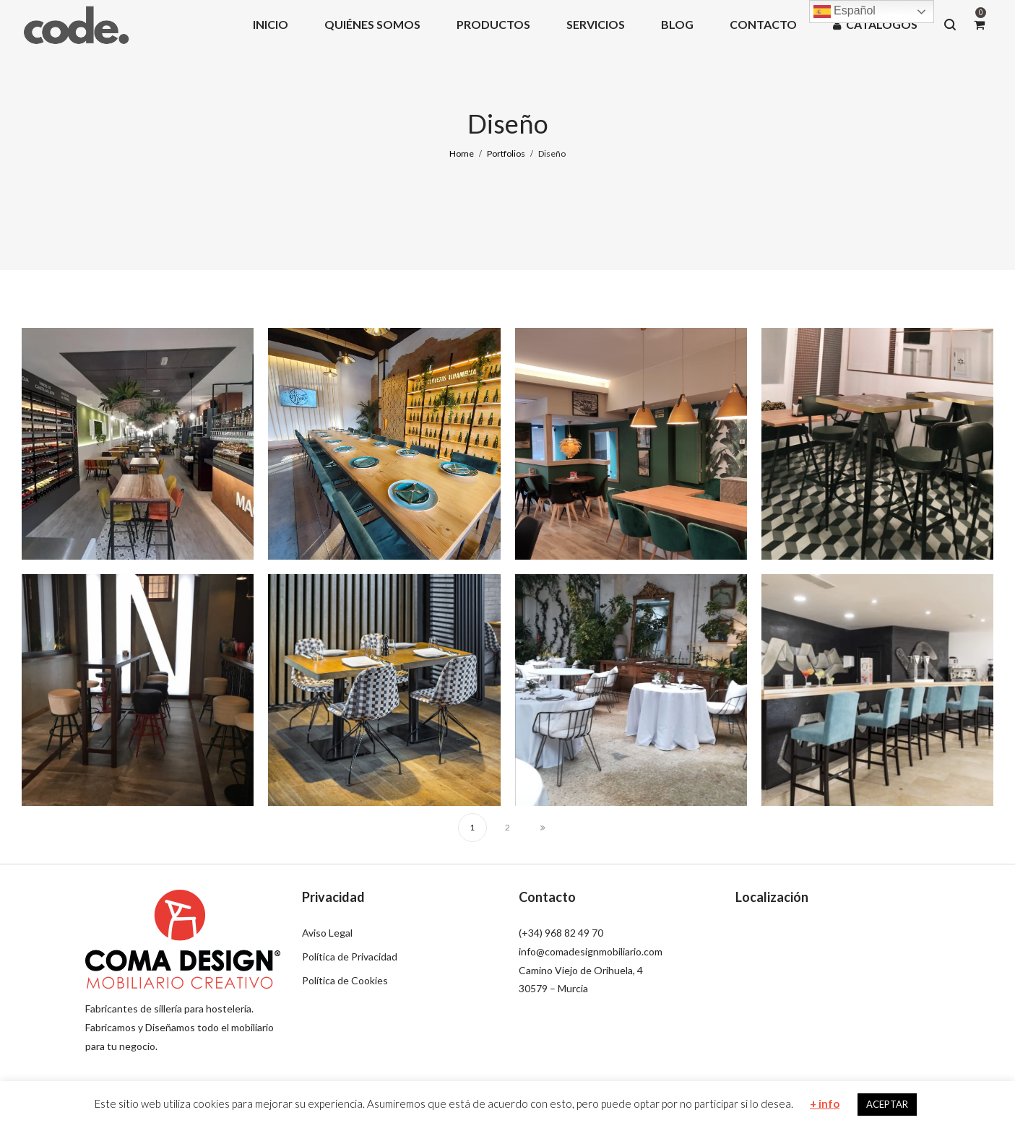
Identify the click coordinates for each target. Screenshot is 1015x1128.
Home (461, 153)
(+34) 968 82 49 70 (561, 933)
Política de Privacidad (349, 956)
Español (844, 11)
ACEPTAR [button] (887, 1104)
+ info (824, 1103)
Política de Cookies (345, 980)
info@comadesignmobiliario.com (590, 951)
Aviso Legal (327, 933)
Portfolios (506, 153)
